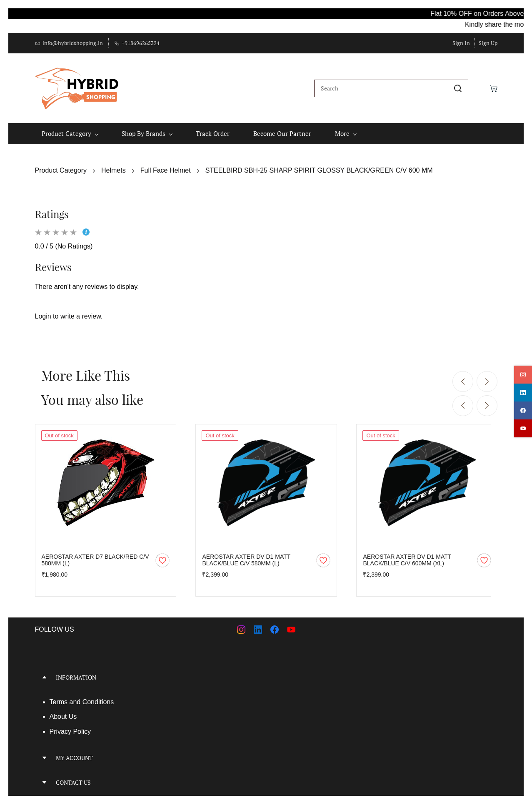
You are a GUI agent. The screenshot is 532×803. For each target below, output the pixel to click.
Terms (60, 700)
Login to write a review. (69, 315)
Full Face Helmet (165, 169)
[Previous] (462, 380)
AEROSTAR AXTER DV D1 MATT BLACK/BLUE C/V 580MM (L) (246, 558)
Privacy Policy (70, 730)
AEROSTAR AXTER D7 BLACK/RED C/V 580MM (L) (95, 558)
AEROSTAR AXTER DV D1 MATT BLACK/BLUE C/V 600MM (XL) (407, 558)
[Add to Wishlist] (162, 559)
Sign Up (488, 43)
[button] (147, 675)
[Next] (487, 380)
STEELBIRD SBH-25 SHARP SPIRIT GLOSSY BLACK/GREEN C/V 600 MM (319, 169)
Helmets (113, 169)
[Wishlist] (479, 87)
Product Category (61, 169)
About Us (63, 715)
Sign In (461, 43)
